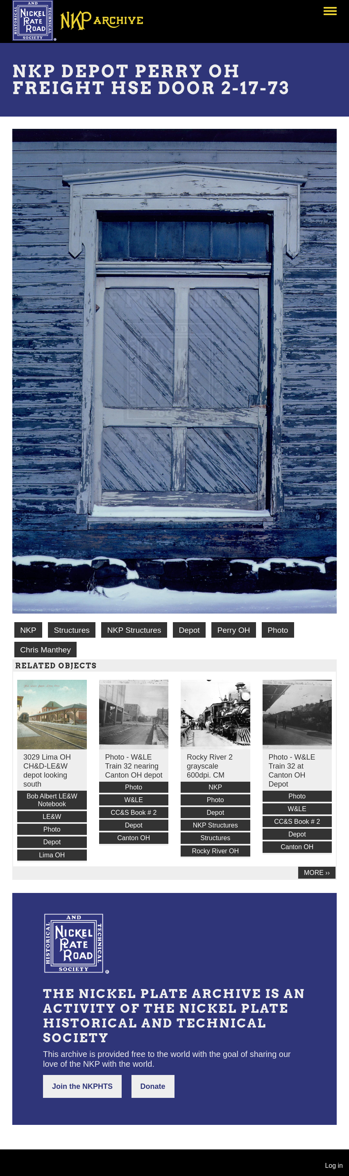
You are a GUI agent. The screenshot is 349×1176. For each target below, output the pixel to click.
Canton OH (133, 837)
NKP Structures (134, 630)
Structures (71, 630)
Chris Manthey (45, 649)
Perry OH (234, 630)
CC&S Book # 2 (133, 812)
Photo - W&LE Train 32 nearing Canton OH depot (134, 766)
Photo (277, 630)
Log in (334, 1165)
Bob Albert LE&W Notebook (52, 800)
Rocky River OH (215, 851)
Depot (189, 630)
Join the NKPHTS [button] (82, 1086)
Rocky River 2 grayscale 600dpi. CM (210, 766)
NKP (28, 630)
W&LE (134, 799)
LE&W (52, 816)
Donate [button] (153, 1086)
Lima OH (52, 855)
